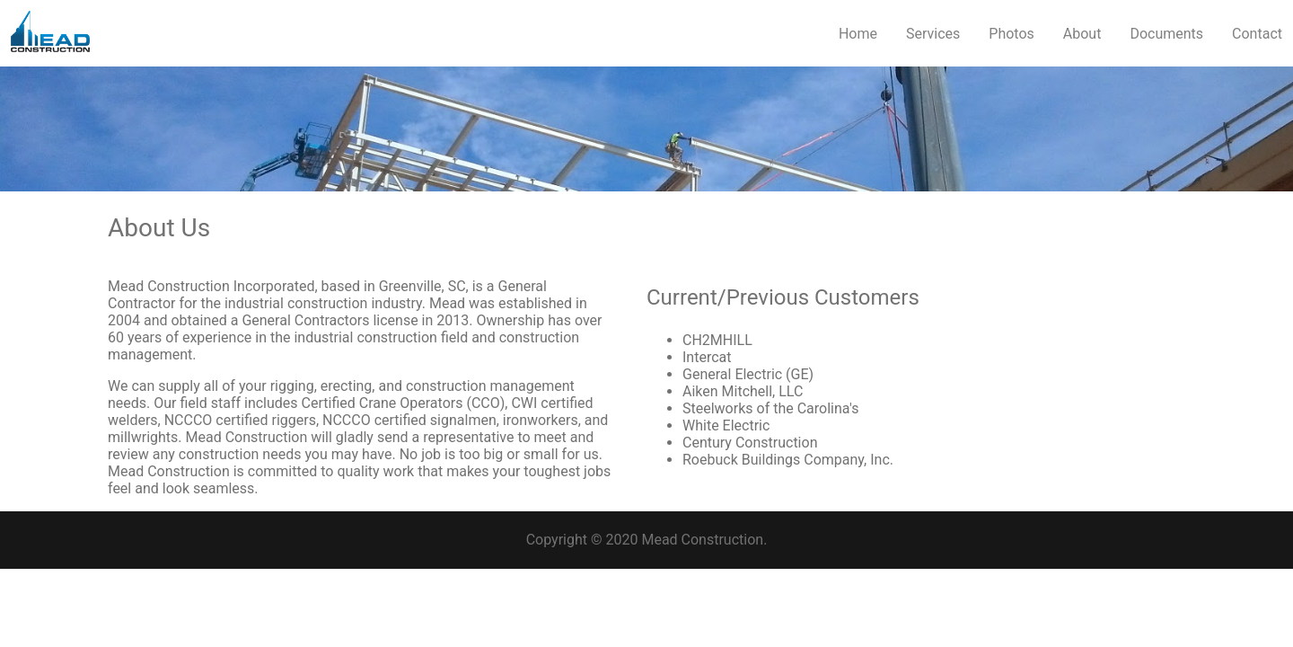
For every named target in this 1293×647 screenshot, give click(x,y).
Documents (1166, 33)
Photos (1011, 33)
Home (858, 33)
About (1082, 33)
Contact (1257, 33)
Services (933, 33)
